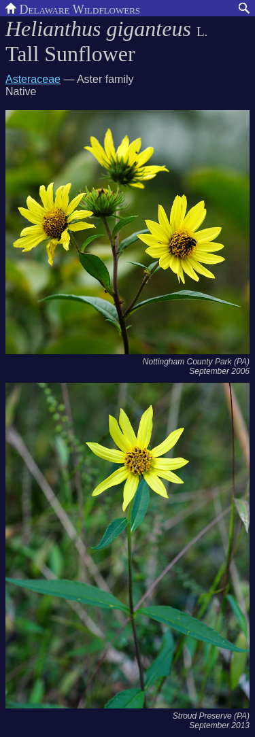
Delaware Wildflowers (72, 8)
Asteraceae (33, 79)
